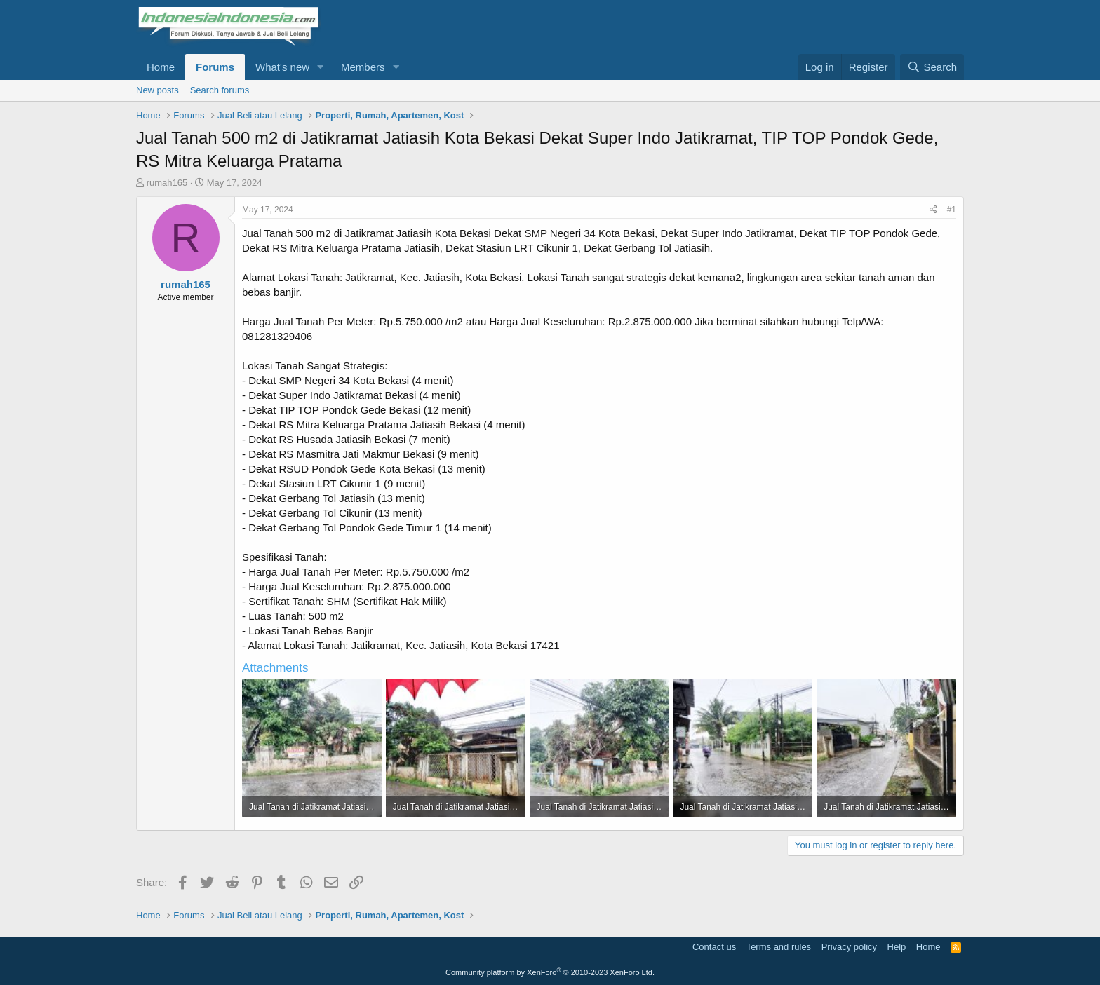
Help (896, 947)
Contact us (714, 947)
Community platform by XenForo (550, 972)
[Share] (933, 210)
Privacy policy (849, 947)
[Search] (932, 67)
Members (363, 67)
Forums (215, 67)
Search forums (220, 90)
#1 (951, 210)
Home (161, 67)
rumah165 (167, 182)
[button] (320, 67)
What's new (282, 67)
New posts (157, 90)
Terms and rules (778, 947)
